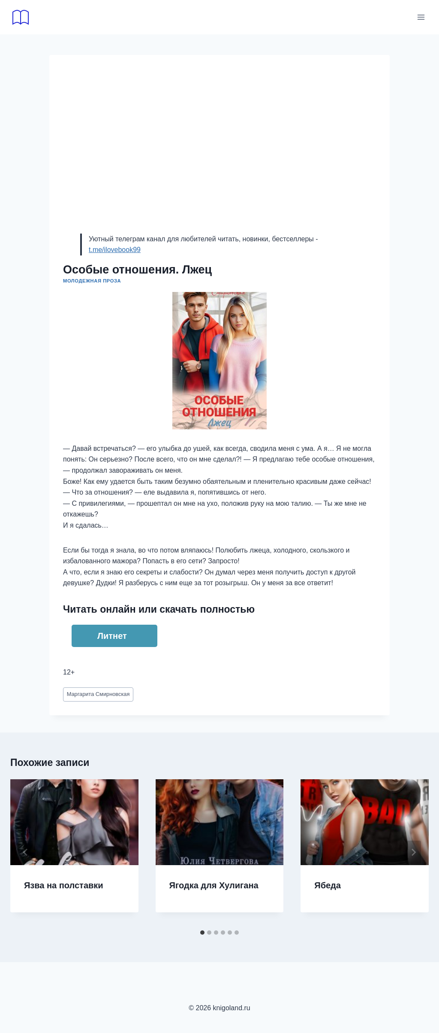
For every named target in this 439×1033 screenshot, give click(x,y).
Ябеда (327, 885)
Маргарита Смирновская (98, 694)
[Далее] (413, 852)
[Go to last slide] (25, 852)
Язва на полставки (63, 885)
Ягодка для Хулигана (214, 885)
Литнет (112, 636)
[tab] (202, 932)
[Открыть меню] (421, 17)
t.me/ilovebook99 (115, 249)
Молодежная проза (92, 280)
